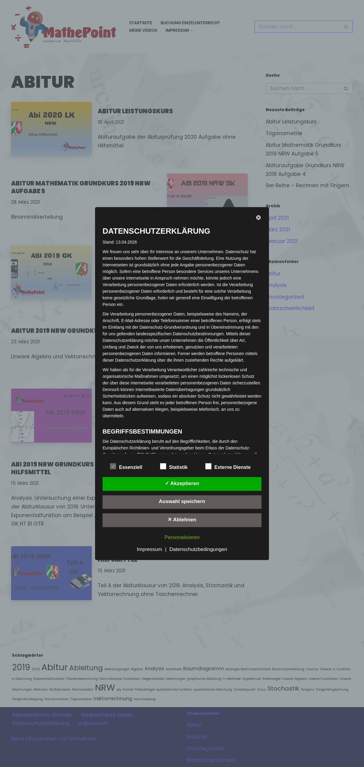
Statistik (174, 466)
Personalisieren (181, 537)
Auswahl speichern (182, 502)
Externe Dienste (228, 466)
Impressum (149, 549)
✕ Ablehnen (182, 520)
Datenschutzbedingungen (198, 549)
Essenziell (126, 466)
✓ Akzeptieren (182, 483)
